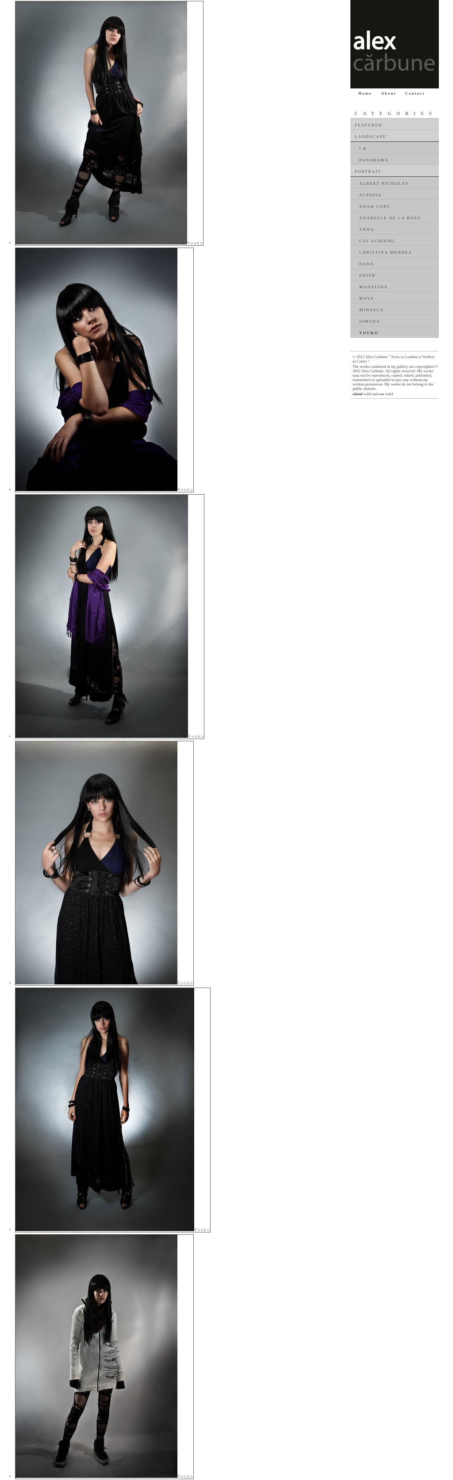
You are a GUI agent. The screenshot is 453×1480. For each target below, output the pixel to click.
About (388, 93)
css (381, 394)
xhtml (358, 394)
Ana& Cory (375, 206)
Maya (366, 298)
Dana (366, 264)
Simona (369, 321)
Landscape (370, 136)
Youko (369, 333)
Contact (415, 93)
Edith (367, 275)
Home (365, 93)
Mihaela (371, 310)
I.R (363, 148)
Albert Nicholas (384, 183)
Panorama (374, 160)
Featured (368, 125)
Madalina (373, 287)
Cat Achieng (377, 241)
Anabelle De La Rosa (390, 218)
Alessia (370, 195)
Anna (366, 229)
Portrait (368, 171)
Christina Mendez (385, 252)
